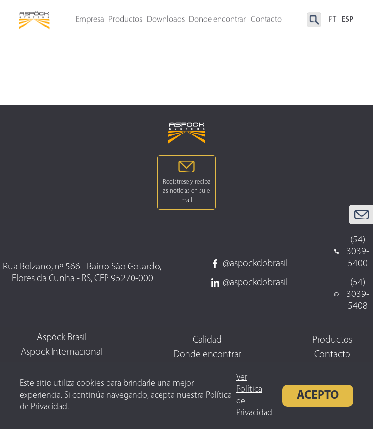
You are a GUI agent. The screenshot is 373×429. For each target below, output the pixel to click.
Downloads (166, 20)
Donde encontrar (217, 20)
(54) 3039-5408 (351, 294)
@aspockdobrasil (249, 263)
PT (332, 20)
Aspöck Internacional (62, 352)
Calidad (207, 340)
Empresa (90, 20)
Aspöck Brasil (62, 338)
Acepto (318, 396)
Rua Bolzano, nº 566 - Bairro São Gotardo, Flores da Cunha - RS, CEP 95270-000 (82, 273)
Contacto (332, 355)
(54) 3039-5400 (351, 251)
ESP (347, 20)
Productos (125, 20)
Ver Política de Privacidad (254, 395)
